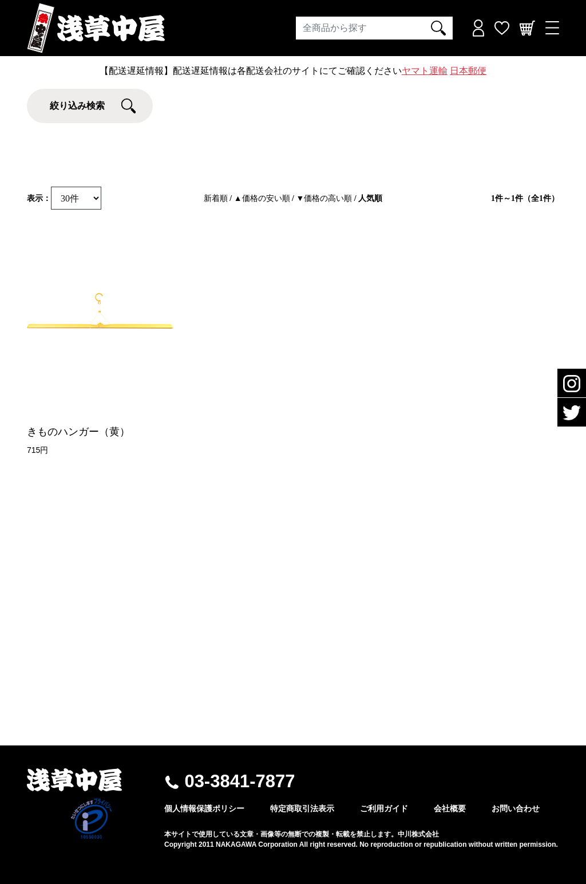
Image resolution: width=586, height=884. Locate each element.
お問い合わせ (516, 808)
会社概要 (450, 808)
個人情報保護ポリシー (204, 808)
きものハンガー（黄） (78, 431)
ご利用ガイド (384, 808)
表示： (39, 198)
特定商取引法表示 (302, 808)
